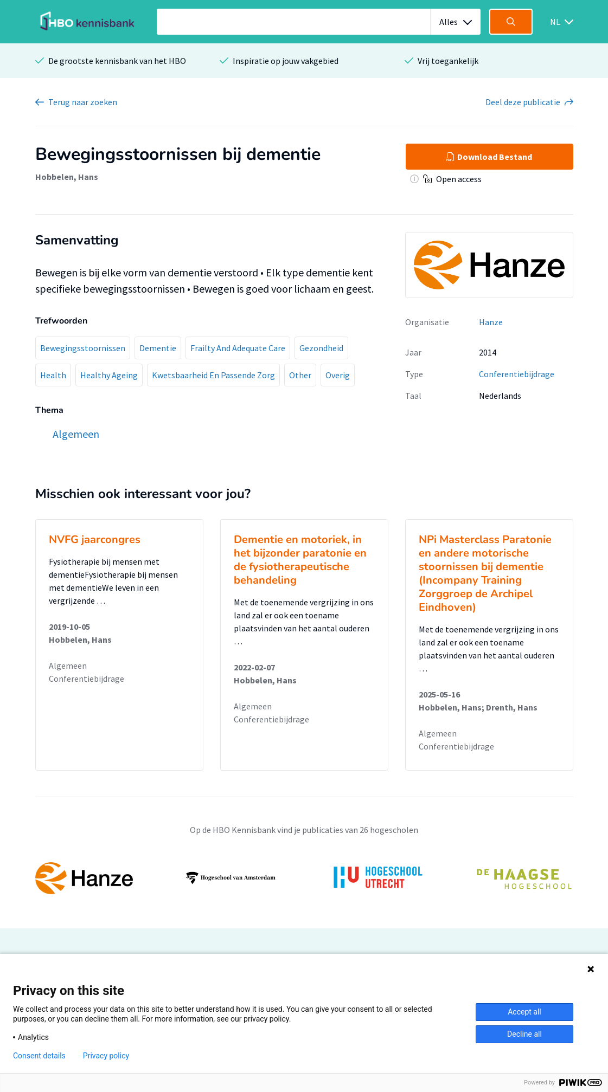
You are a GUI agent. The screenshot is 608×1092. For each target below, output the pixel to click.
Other (300, 375)
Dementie (157, 348)
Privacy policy (106, 1055)
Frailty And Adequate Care (237, 348)
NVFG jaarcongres (94, 539)
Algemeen (68, 665)
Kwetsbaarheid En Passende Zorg (213, 375)
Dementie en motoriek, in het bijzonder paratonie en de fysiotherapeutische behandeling (300, 559)
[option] (304, 878)
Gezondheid (321, 348)
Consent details (39, 1055)
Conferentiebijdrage (516, 374)
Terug (82, 102)
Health (53, 375)
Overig (337, 375)
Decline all (524, 1034)
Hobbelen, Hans (66, 176)
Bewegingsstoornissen (82, 348)
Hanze (491, 322)
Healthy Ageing (109, 375)
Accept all (524, 1011)
